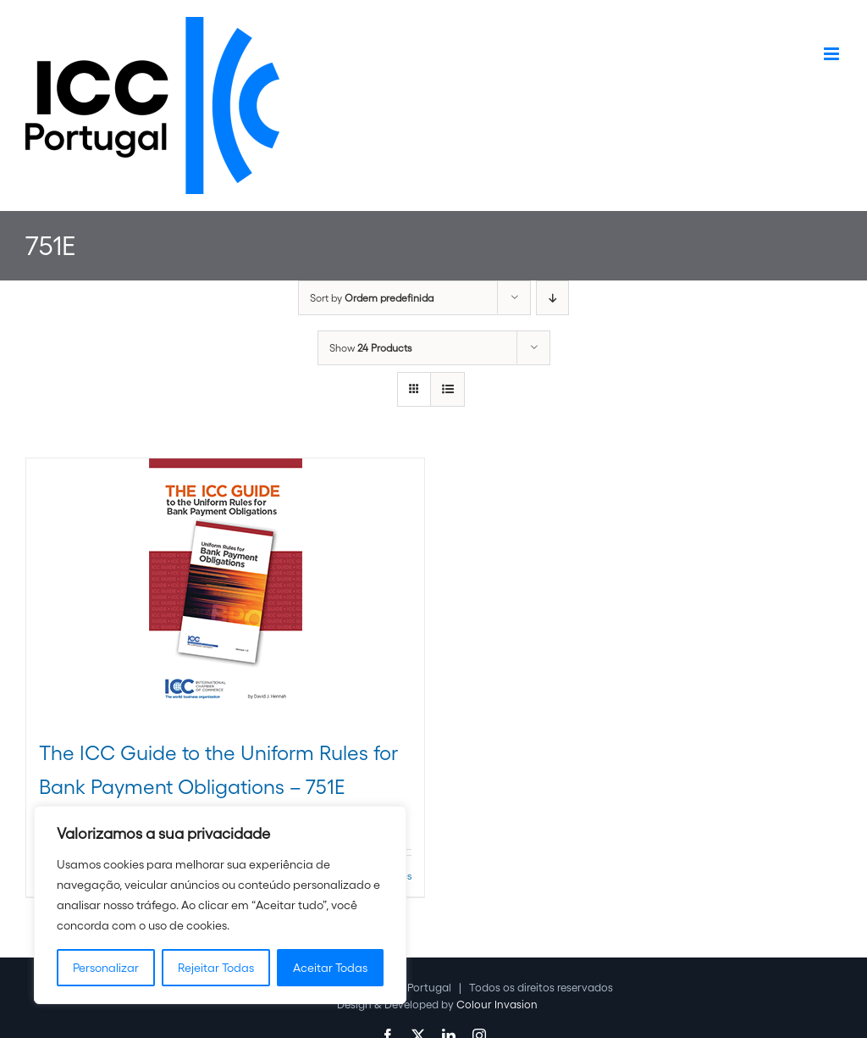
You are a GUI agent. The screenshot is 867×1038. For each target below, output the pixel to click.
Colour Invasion (497, 1004)
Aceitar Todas (330, 967)
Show (370, 347)
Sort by (372, 297)
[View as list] (447, 389)
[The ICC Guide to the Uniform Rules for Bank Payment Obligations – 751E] (225, 588)
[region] (220, 905)
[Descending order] (552, 297)
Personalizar (106, 967)
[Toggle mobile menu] (833, 54)
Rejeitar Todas (216, 967)
